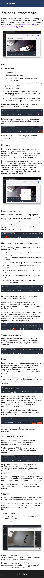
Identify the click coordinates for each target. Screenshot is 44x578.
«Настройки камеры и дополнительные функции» (20, 26)
